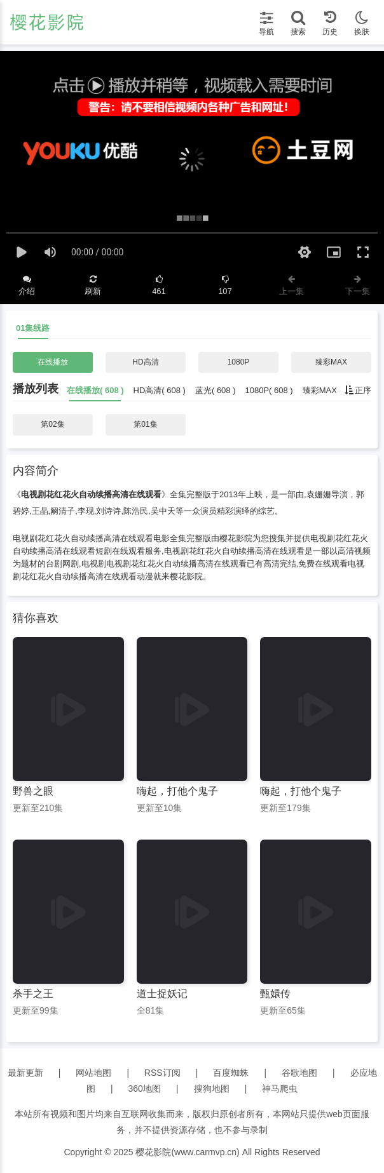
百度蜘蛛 (231, 1073)
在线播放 (53, 362)
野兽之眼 (33, 791)
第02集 (52, 424)
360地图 (144, 1088)
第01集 (145, 424)
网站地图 (93, 1073)
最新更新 (25, 1073)
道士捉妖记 (162, 993)
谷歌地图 (299, 1073)
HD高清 (145, 362)
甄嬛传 (275, 993)
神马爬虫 (280, 1088)
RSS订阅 (162, 1073)
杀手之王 (33, 993)
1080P (239, 362)
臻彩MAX (331, 362)
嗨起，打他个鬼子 (177, 791)
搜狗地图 (212, 1088)
